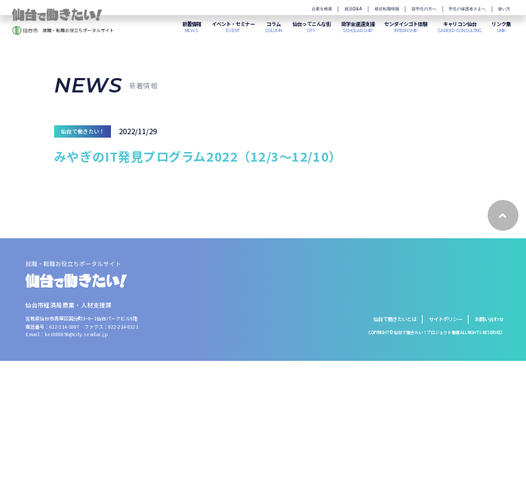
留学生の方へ (424, 9)
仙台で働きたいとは (394, 319)
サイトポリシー (445, 319)
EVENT (233, 27)
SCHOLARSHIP (358, 27)
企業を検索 (322, 9)
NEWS (191, 27)
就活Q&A (353, 9)
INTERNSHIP (405, 27)
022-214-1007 (64, 326)
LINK (501, 27)
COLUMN (273, 27)
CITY (311, 27)
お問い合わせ (489, 319)
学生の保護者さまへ (467, 9)
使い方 (504, 9)
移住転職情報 (387, 9)
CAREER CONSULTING (459, 27)
